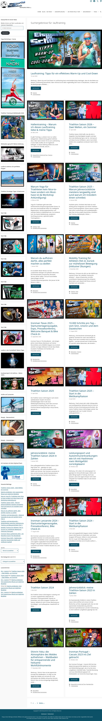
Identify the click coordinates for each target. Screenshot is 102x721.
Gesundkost (88, 11)
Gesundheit (74, 489)
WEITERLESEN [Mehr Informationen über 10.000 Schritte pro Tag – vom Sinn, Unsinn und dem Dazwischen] (74, 347)
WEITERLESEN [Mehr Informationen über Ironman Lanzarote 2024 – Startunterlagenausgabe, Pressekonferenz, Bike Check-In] (36, 551)
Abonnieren (5, 33)
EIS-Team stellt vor (75, 11)
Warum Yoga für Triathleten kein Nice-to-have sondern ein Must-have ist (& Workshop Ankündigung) (44, 192)
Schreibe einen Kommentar (40, 228)
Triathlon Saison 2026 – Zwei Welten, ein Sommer (83, 126)
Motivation (35, 290)
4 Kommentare (75, 423)
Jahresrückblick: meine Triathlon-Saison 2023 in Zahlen (82, 590)
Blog (43, 12)
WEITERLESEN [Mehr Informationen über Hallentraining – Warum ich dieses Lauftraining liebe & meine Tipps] (36, 150)
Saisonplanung (61, 11)
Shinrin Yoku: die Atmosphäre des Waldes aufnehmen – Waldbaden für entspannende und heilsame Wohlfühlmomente (44, 658)
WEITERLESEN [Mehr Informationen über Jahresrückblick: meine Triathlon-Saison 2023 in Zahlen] (74, 615)
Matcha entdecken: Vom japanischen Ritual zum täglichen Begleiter (12, 582)
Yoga (96, 11)
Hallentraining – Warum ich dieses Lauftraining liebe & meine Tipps (43, 127)
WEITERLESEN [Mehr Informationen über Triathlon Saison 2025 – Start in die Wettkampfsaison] (74, 416)
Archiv (3, 548)
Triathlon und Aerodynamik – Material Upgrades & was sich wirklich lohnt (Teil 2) (12, 517)
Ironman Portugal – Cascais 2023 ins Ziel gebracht (80, 654)
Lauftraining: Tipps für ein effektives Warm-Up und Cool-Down (64, 73)
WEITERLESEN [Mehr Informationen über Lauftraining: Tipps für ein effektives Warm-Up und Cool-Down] (36, 88)
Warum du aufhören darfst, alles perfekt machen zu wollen (42, 260)
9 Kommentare (75, 621)
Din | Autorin (5, 571)
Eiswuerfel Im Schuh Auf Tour (40, 155)
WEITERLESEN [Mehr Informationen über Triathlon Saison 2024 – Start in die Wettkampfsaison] (74, 544)
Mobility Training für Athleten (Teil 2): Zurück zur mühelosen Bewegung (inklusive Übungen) (83, 262)
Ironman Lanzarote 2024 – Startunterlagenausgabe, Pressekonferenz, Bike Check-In (45, 524)
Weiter (42, 703)
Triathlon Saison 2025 (42, 390)
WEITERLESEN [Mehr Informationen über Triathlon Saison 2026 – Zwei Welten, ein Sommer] (74, 147)
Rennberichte (36, 359)
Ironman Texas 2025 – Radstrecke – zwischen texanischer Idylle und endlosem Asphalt (11, 540)
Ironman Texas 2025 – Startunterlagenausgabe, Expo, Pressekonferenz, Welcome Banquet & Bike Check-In (44, 328)
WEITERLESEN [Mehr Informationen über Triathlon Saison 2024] (36, 610)
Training (35, 93)
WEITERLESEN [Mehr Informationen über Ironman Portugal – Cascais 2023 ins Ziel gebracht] (74, 679)
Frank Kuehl (4, 575)
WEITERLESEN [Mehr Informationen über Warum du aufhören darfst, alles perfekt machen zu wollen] (36, 286)
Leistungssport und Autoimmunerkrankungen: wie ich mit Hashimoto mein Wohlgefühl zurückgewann (83, 458)
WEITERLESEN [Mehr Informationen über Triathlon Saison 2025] (36, 413)
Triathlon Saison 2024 (42, 587)
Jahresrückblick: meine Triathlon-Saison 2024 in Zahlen (44, 455)
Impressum (44, 713)
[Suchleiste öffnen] (100, 11)
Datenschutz (51, 713)
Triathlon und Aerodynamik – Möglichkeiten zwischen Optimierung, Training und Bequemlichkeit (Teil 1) (12, 523)
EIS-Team (50, 11)
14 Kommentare (75, 491)
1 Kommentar (74, 293)
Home (39, 12)
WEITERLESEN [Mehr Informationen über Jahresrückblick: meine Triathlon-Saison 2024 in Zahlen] (36, 479)
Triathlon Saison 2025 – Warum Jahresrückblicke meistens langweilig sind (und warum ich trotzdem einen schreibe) (82, 192)
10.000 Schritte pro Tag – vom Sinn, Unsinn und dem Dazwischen (83, 325)
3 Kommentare (36, 156)
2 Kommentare (36, 94)
